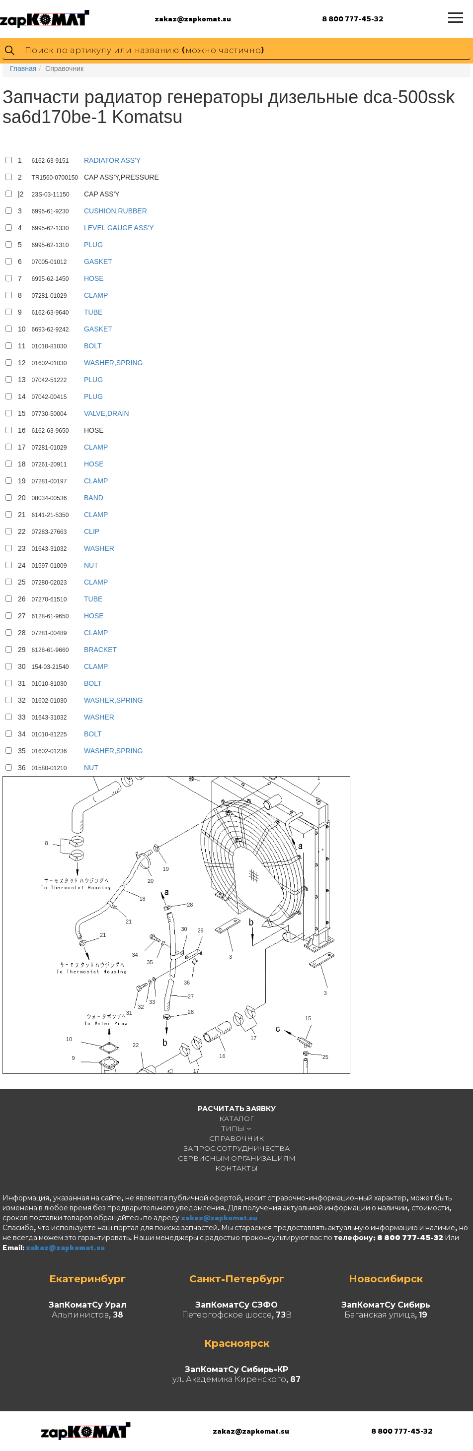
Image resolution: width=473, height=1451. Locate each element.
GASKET (98, 261)
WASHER (99, 548)
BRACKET (100, 650)
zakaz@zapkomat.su (193, 18)
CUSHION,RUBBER (115, 211)
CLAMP (96, 295)
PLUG (93, 245)
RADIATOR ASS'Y (112, 160)
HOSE (94, 278)
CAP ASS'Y (102, 194)
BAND (93, 498)
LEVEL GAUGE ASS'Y (119, 228)
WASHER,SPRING (113, 363)
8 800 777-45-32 (352, 18)
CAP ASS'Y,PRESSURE (121, 177)
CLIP (91, 531)
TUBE (93, 312)
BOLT (93, 346)
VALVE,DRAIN (106, 413)
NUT (91, 565)
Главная (23, 68)
